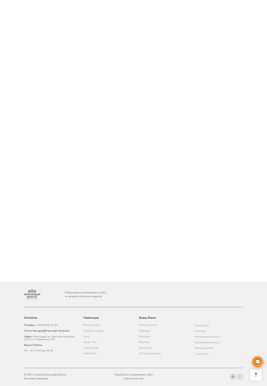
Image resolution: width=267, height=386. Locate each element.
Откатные (144, 342)
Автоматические (148, 325)
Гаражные (145, 331)
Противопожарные (150, 353)
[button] (255, 374)
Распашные (145, 348)
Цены (86, 336)
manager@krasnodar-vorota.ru (51, 331)
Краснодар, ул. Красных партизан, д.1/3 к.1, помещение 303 (49, 338)
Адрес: (28, 336)
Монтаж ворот (91, 325)
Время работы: (33, 345)
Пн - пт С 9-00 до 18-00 (38, 350)
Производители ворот (207, 342)
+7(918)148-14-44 (47, 325)
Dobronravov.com (134, 378)
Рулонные (200, 331)
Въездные (145, 336)
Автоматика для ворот (207, 336)
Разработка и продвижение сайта (133, 374)
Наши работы (91, 348)
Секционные (202, 325)
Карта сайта (89, 353)
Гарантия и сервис (93, 331)
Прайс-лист (89, 342)
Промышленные (204, 348)
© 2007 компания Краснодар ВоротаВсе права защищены (45, 376)
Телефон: (29, 325)
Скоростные (202, 353)
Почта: (47, 331)
